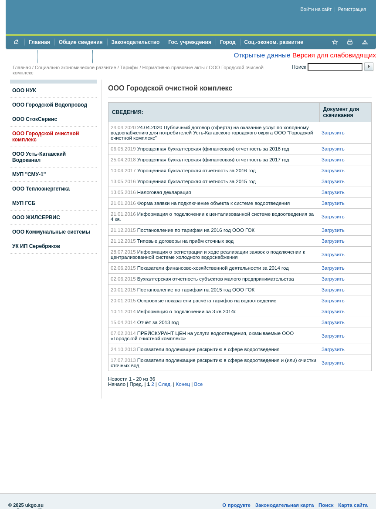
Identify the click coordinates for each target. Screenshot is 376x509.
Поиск (326, 505)
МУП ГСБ (23, 203)
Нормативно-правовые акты (173, 67)
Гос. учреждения (189, 42)
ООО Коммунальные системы (51, 232)
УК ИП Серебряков (36, 246)
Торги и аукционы (64, 56)
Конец (183, 384)
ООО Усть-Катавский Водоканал (39, 157)
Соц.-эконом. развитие (273, 42)
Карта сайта (353, 505)
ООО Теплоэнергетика (41, 189)
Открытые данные (262, 55)
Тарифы (129, 67)
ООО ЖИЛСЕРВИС (36, 217)
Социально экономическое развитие (75, 67)
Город (228, 42)
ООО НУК (24, 90)
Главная (39, 42)
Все (198, 384)
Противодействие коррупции (134, 56)
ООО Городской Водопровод (49, 105)
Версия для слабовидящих (334, 55)
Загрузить (333, 132)
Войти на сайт (316, 9)
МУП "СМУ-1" (29, 174)
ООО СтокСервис (34, 119)
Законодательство (136, 42)
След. (165, 384)
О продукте (236, 505)
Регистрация (352, 9)
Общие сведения (81, 42)
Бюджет (22, 56)
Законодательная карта (284, 505)
